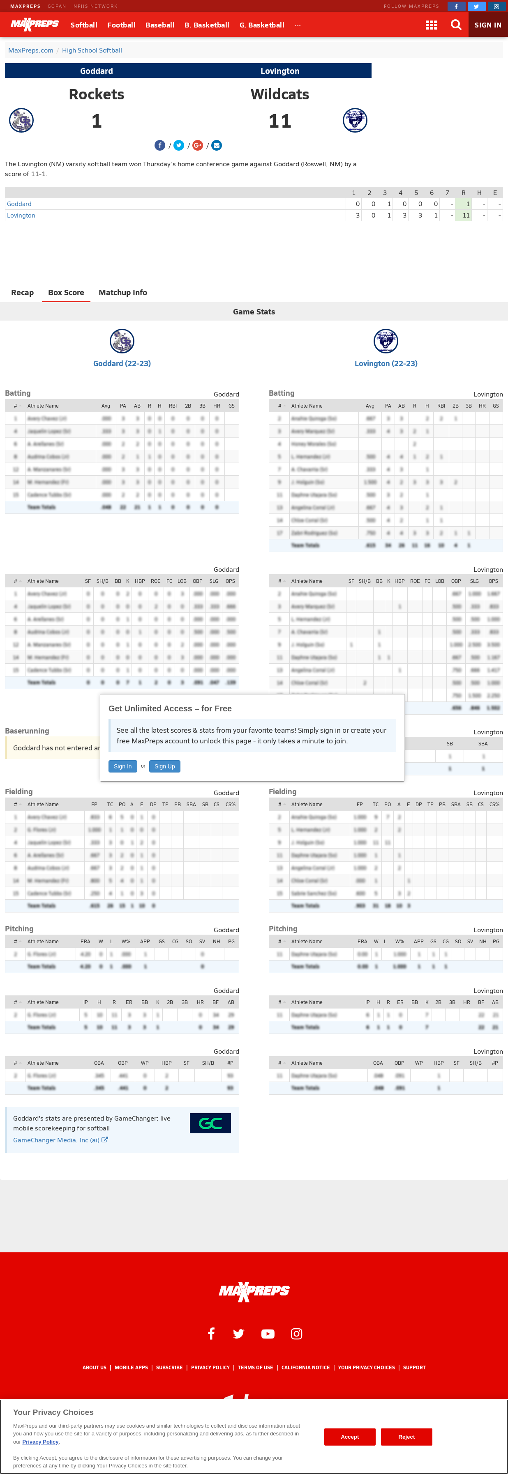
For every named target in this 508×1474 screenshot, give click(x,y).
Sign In (123, 766)
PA (123, 405)
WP (145, 1062)
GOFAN (57, 6)
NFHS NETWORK (96, 6)
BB (118, 581)
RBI (173, 405)
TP (165, 804)
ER (129, 1002)
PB (177, 804)
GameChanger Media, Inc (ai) (60, 1139)
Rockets (97, 93)
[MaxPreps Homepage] (254, 1292)
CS (216, 804)
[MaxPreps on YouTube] (268, 1333)
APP (145, 941)
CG (175, 941)
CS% (231, 804)
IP (85, 1002)
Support (414, 1367)
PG (231, 941)
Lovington (280, 70)
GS (232, 405)
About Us (94, 1367)
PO (122, 804)
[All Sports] (297, 24)
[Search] (456, 24)
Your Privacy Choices (366, 1367)
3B (202, 405)
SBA (483, 743)
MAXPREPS (25, 6)
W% (126, 941)
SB (450, 743)
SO (189, 941)
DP (153, 804)
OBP (198, 581)
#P (230, 1062)
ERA (85, 941)
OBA (99, 1062)
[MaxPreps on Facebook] (457, 6)
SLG (214, 581)
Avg (106, 405)
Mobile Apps (131, 1367)
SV (202, 941)
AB (137, 405)
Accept (350, 1437)
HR (216, 405)
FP (94, 804)
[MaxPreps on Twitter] (477, 6)
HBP (140, 581)
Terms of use (255, 1367)
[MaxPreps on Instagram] (497, 6)
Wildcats (280, 93)
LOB (182, 581)
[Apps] (431, 24)
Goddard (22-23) (122, 363)
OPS (230, 581)
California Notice (306, 1367)
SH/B (103, 581)
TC (110, 804)
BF (215, 1002)
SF (88, 581)
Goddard (96, 70)
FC (169, 581)
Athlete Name (43, 405)
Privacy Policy (210, 1367)
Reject (407, 1437)
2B (188, 405)
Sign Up (165, 766)
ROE (156, 581)
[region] (254, 1436)
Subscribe (169, 1367)
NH (216, 941)
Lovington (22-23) (386, 363)
